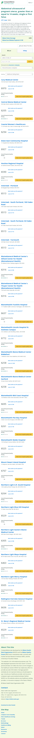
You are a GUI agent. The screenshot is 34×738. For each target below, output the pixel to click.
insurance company (14, 65)
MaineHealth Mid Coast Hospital (14, 395)
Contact (4, 688)
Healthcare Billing (6, 725)
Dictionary (4, 731)
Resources (4, 729)
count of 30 (10, 313)
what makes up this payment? (15, 86)
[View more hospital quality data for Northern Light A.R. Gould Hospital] (24, 501)
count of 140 (11, 88)
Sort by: (3, 74)
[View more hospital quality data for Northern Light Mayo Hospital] (24, 571)
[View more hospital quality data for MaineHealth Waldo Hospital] (24, 456)
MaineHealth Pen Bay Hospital (14, 417)
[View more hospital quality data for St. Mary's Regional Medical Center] (24, 638)
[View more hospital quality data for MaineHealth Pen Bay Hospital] (24, 434)
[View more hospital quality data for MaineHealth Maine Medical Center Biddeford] (24, 371)
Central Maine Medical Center (13, 102)
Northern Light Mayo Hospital (13, 554)
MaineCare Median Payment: (12, 40)
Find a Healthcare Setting (8, 716)
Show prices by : (10, 65)
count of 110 (11, 194)
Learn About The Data (25, 45)
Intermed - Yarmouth (10, 240)
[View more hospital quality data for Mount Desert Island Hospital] (24, 479)
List (9, 50)
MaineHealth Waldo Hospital (13, 440)
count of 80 (10, 494)
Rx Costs (3, 721)
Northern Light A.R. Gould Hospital (15, 485)
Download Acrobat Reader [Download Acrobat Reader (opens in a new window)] (8, 705)
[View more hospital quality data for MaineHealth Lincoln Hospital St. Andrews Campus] (24, 346)
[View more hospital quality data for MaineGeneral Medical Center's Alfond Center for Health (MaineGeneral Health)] (24, 278)
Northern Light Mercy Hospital (14, 576)
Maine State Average (8, 38)
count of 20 (10, 471)
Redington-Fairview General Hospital (16, 599)
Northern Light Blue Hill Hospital (15, 507)
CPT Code (4, 20)
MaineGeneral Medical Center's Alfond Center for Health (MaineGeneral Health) (14, 258)
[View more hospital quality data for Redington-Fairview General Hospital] (24, 615)
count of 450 (11, 270)
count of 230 (11, 404)
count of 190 (11, 585)
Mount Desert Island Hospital (13, 462)
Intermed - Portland (9, 185)
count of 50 (10, 172)
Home (2, 712)
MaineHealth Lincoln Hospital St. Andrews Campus (15, 328)
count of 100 (11, 149)
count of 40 (10, 608)
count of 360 (11, 132)
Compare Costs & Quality (8, 714)
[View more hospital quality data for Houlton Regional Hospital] (24, 180)
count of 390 (11, 541)
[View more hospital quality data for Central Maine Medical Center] (24, 118)
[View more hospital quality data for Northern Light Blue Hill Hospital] (24, 524)
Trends (3, 719)
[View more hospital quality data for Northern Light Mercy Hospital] (24, 593)
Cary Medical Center (9, 80)
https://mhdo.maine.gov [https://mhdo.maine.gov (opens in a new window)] (12, 699)
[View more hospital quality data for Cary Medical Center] (24, 96)
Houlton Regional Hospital (12, 163)
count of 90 (10, 338)
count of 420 (11, 111)
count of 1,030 (11, 363)
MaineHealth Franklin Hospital (14, 304)
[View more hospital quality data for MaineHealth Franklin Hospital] (24, 321)
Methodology (4, 723)
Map (25, 50)
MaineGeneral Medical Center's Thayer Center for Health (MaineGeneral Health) (14, 285)
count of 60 (10, 630)
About (2, 727)
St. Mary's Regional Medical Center (16, 621)
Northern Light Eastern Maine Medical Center (14, 531)
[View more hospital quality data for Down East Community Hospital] (24, 158)
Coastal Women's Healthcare (13, 124)
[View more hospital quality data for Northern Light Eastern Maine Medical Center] (24, 549)
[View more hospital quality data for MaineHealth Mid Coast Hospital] (24, 412)
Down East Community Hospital (14, 141)
